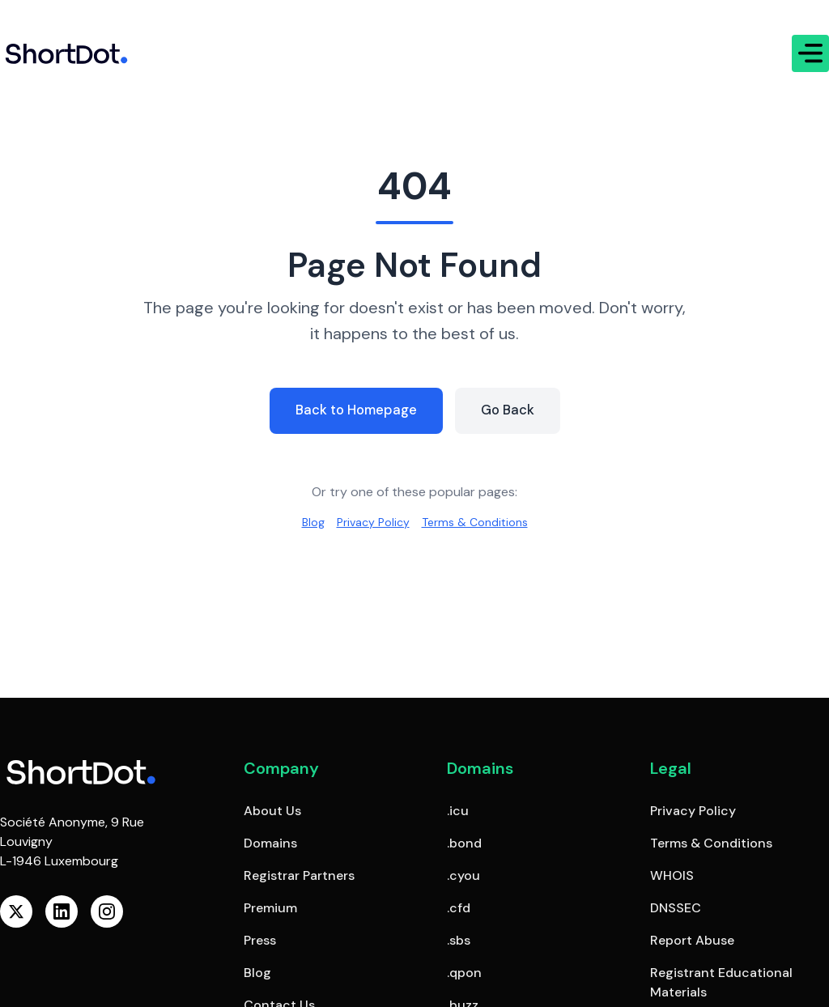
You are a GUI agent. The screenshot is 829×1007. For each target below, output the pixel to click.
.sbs (458, 940)
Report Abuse (692, 940)
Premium (270, 907)
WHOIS (672, 875)
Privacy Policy (368, 522)
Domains (270, 843)
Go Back (513, 409)
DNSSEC (675, 907)
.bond (464, 843)
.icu (458, 810)
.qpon (464, 972)
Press (260, 940)
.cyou (463, 875)
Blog (303, 522)
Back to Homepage (354, 409)
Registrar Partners (299, 875)
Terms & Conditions (479, 522)
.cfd (458, 907)
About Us (272, 810)
